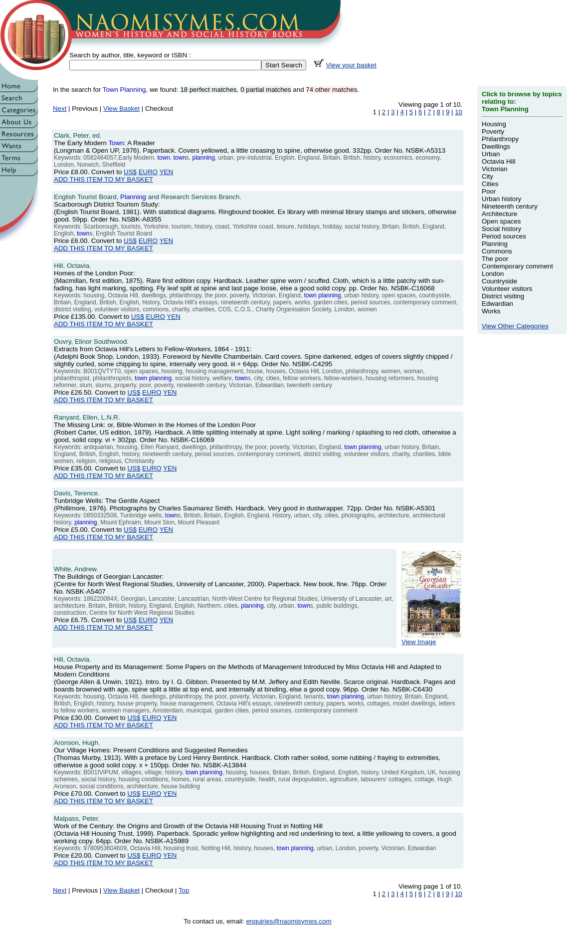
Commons (497, 251)
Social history (501, 228)
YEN (166, 172)
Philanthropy (500, 139)
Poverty (493, 131)
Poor (489, 191)
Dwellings (496, 146)
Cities (490, 184)
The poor (495, 258)
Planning (495, 243)
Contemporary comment (517, 266)
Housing (494, 124)
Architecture (499, 214)
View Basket (121, 108)
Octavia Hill (498, 161)
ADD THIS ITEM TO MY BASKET (103, 179)
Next (59, 108)
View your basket (351, 65)
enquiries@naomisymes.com (288, 921)
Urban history (501, 199)
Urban (491, 154)
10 (458, 112)
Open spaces (501, 221)
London (493, 273)
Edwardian (497, 303)
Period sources (504, 236)
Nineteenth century (510, 206)
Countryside (499, 281)
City (487, 176)
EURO (148, 172)
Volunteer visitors (507, 288)
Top (184, 890)
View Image (431, 639)
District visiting (503, 296)
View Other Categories (515, 326)
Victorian (495, 169)
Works (491, 311)
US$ (130, 172)
